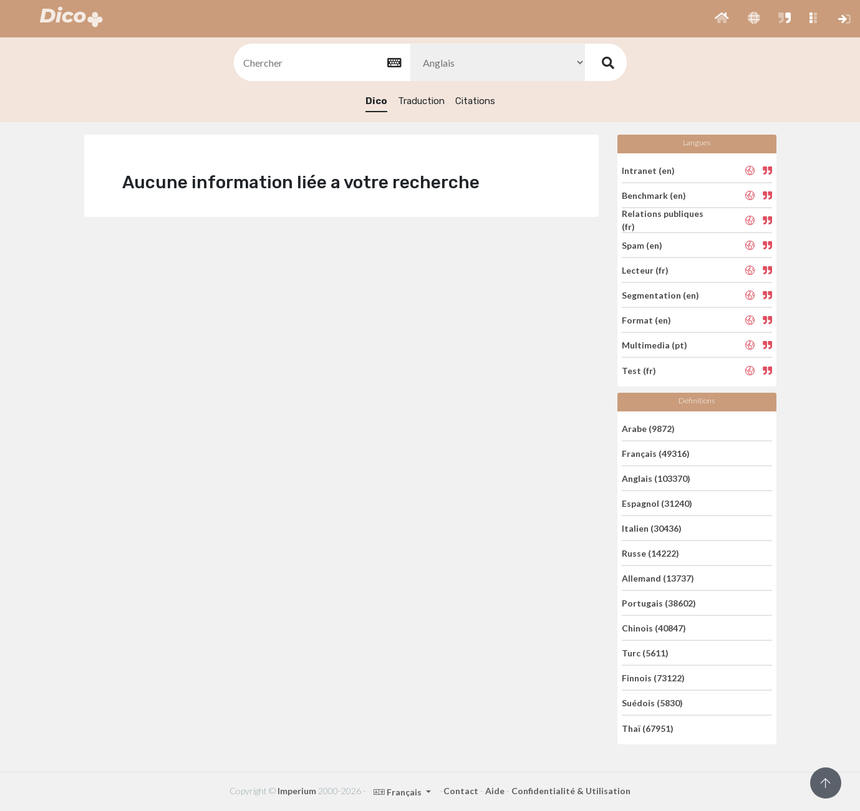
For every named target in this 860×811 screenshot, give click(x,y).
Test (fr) (639, 370)
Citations (475, 101)
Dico (376, 101)
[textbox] (321, 62)
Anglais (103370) (656, 478)
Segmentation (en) (660, 295)
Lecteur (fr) (645, 270)
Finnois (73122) (653, 678)
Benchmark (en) (654, 195)
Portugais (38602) (659, 603)
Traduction (421, 101)
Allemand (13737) (658, 578)
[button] (721, 18)
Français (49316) (656, 453)
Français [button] (398, 792)
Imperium (297, 790)
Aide (495, 790)
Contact (460, 790)
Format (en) (646, 320)
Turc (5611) (645, 653)
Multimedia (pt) (654, 345)
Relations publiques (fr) (662, 220)
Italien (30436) (652, 528)
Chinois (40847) (654, 628)
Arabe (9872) (648, 428)
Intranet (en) (648, 170)
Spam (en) (642, 245)
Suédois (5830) (652, 703)
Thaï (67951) (648, 727)
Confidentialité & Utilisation (571, 790)
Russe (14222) (650, 553)
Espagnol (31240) (657, 503)
